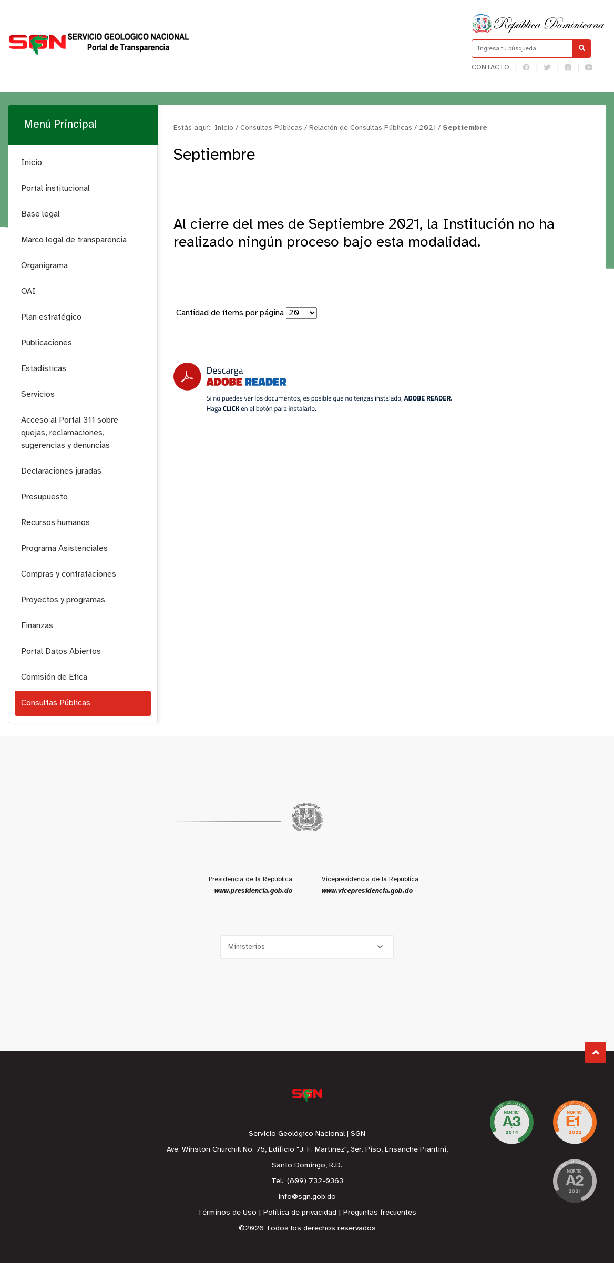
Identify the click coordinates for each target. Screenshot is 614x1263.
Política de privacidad (299, 1213)
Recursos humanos (55, 522)
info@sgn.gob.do (307, 1197)
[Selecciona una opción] (307, 947)
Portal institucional (55, 188)
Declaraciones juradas (61, 471)
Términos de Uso (227, 1213)
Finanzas (37, 625)
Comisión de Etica (54, 677)
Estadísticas (43, 368)
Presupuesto (44, 496)
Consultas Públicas (55, 703)
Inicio (31, 162)
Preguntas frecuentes (379, 1213)
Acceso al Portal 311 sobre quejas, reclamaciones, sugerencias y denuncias (69, 433)
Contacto (490, 67)
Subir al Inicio (595, 1052)
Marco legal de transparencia (74, 239)
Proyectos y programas (63, 599)
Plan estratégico (51, 317)
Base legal (40, 214)
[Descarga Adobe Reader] (312, 388)
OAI (28, 291)
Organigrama (44, 265)
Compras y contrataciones (68, 574)
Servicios (38, 394)
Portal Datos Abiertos (61, 651)
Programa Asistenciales (64, 548)
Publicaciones (46, 342)
